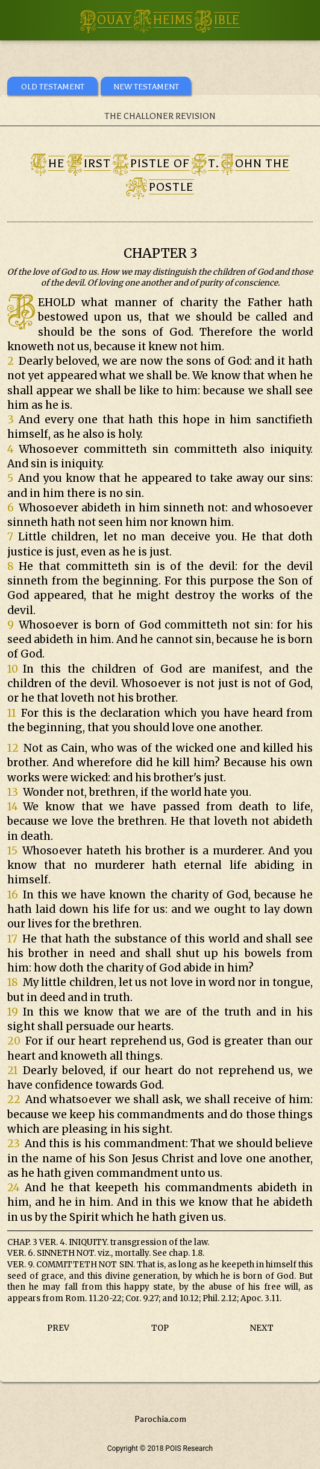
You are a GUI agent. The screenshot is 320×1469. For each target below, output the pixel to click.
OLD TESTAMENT (52, 86)
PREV (58, 1328)
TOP (160, 1328)
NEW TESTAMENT (146, 86)
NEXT (262, 1328)
